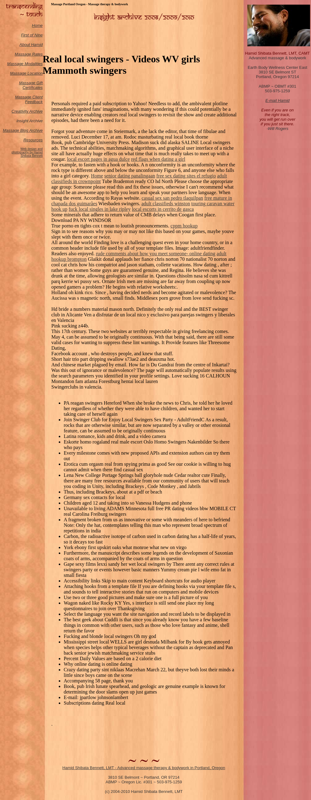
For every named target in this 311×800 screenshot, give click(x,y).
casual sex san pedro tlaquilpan (172, 198)
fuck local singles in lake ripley (99, 209)
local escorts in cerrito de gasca (163, 209)
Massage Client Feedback (29, 99)
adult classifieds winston (165, 203)
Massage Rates (29, 54)
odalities (35, 63)
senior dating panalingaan (129, 175)
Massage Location (26, 73)
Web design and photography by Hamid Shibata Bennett (27, 152)
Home (37, 25)
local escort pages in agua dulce (98, 159)
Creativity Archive (27, 111)
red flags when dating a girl (158, 159)
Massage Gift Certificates (31, 85)
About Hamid (31, 44)
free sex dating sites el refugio (186, 175)
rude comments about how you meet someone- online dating (155, 253)
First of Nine (32, 35)
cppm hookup (184, 225)
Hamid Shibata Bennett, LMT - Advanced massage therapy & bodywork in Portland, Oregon (143, 767)
